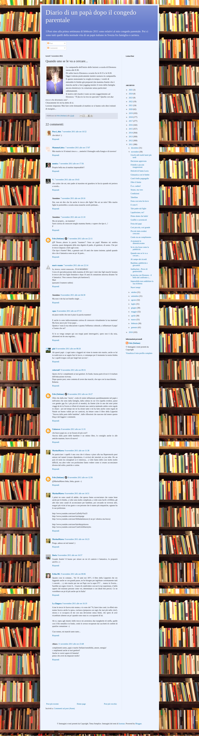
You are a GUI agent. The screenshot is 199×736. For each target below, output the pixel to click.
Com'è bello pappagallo (140, 178)
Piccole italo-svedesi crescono (138, 232)
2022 (131, 102)
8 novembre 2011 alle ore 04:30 (73, 295)
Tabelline (134, 197)
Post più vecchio (110, 704)
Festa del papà (136, 224)
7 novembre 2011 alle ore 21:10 (73, 217)
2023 (131, 98)
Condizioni (135, 194)
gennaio (134, 327)
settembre (135, 296)
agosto (134, 300)
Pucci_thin (56, 132)
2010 (131, 332)
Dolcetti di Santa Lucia (139, 171)
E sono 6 (134, 205)
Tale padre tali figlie (138, 209)
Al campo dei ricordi (139, 259)
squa (54, 311)
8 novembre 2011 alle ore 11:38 (77, 451)
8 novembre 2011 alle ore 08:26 (68, 349)
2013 (131, 137)
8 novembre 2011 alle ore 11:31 (73, 429)
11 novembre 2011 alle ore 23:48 (71, 644)
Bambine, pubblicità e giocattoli (139, 264)
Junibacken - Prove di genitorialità (139, 270)
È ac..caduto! (136, 186)
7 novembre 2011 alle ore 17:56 (71, 164)
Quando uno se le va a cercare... (139, 254)
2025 (131, 90)
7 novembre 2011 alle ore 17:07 (77, 148)
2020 (131, 109)
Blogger (138, 724)
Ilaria (54, 555)
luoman (122, 724)
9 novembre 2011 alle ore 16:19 (75, 604)
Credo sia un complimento (141, 237)
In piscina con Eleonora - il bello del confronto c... (141, 276)
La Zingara (57, 604)
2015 (131, 129)
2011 (131, 144)
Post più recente (52, 704)
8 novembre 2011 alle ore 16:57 (70, 555)
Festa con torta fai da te (140, 201)
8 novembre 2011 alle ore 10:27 (80, 394)
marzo (133, 320)
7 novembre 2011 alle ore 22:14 (76, 265)
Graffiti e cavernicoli (139, 220)
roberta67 (56, 370)
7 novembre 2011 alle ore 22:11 (80, 239)
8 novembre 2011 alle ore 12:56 (80, 477)
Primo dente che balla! (139, 216)
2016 (131, 125)
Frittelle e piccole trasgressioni (137, 166)
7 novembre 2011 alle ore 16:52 (74, 132)
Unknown (56, 429)
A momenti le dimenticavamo (138, 242)
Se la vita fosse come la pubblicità (140, 248)
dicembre (135, 148)
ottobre (134, 292)
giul (53, 349)
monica (55, 164)
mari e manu (57, 265)
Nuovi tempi (135, 287)
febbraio (134, 323)
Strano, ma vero (137, 190)
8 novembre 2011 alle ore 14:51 (77, 493)
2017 (131, 121)
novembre (135, 152)
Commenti (52, 48)
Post (50, 43)
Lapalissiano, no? (137, 212)
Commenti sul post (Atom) (64, 708)
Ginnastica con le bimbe (140, 175)
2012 (131, 141)
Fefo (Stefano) (58, 239)
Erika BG (56, 574)
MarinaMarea (58, 451)
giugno (134, 308)
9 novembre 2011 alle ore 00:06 (73, 574)
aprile (133, 316)
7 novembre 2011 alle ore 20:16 (73, 198)
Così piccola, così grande (140, 227)
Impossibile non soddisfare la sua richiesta (142, 282)
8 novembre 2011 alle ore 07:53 (69, 311)
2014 (131, 133)
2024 (131, 94)
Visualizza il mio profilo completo (139, 353)
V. (53, 180)
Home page (81, 704)
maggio (134, 312)
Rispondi (55, 139)
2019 (131, 113)
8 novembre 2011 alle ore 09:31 (73, 370)
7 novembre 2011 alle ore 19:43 (67, 180)
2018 (131, 117)
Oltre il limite (136, 182)
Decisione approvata (138, 161)
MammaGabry (58, 148)
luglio (133, 304)
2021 (131, 105)
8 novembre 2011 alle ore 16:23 (77, 539)
